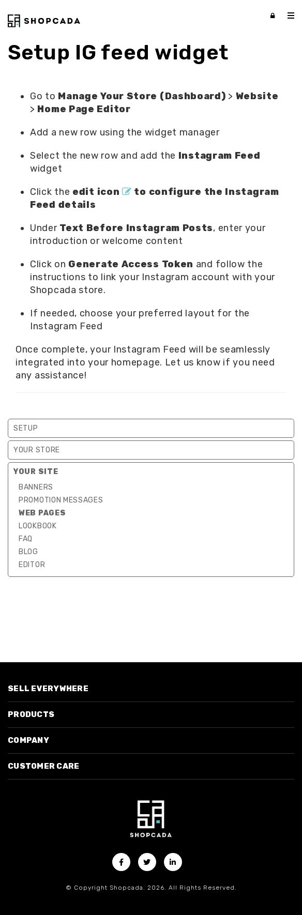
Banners (36, 487)
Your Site (35, 471)
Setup (25, 428)
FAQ (26, 539)
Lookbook (38, 526)
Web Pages (42, 513)
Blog (28, 551)
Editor (32, 564)
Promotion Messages (61, 500)
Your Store (36, 450)
